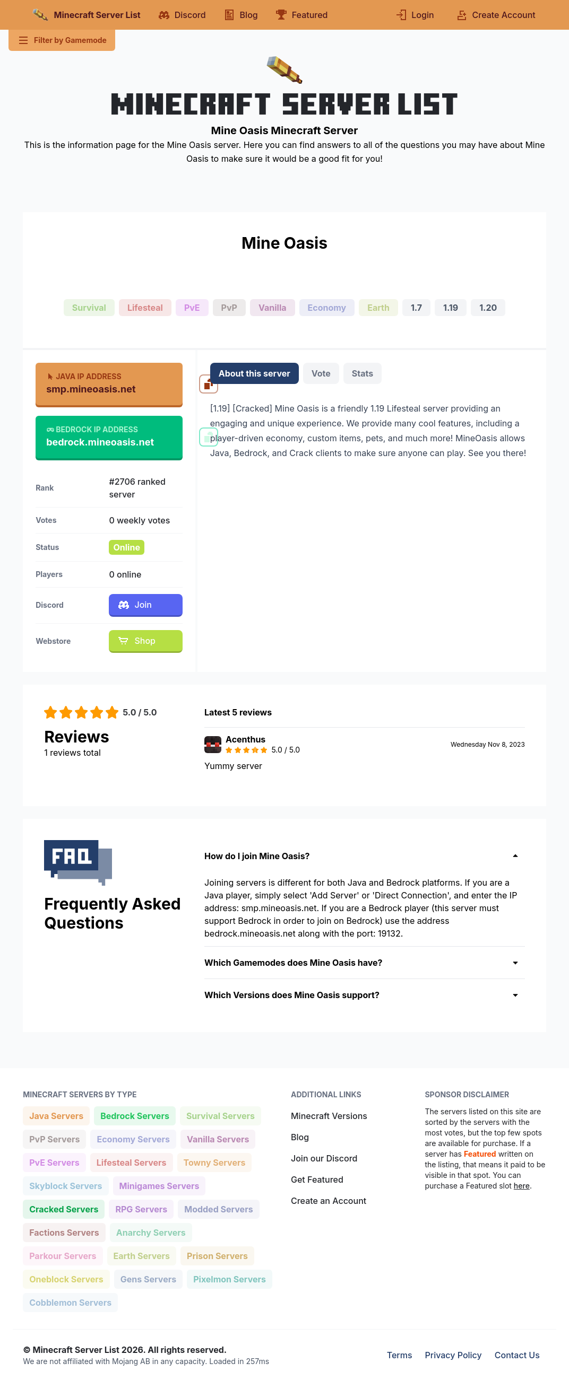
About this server (254, 373)
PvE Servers (54, 1162)
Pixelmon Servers (229, 1278)
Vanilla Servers (217, 1138)
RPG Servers (141, 1208)
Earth (378, 307)
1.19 (450, 307)
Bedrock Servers (134, 1115)
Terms (399, 1355)
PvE (192, 307)
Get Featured (317, 1179)
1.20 (488, 307)
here (522, 1185)
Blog (300, 1137)
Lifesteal (145, 307)
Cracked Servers (63, 1208)
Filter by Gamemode (62, 40)
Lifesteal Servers (131, 1162)
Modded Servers (218, 1208)
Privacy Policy (453, 1355)
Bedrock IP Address (92, 429)
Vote (321, 373)
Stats (362, 373)
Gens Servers (148, 1278)
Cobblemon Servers (70, 1302)
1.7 (416, 307)
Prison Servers (217, 1255)
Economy (327, 307)
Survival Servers (220, 1115)
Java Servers (56, 1115)
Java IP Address (83, 376)
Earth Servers (141, 1255)
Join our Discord (324, 1158)
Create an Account (328, 1200)
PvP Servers (54, 1138)
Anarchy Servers (151, 1232)
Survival (89, 307)
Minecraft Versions (329, 1116)
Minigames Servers (159, 1185)
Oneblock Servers (66, 1278)
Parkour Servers (62, 1255)
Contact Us (517, 1355)
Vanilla (272, 307)
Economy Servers (133, 1138)
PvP (229, 307)
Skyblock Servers (65, 1185)
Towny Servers (214, 1162)
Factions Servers (64, 1232)
